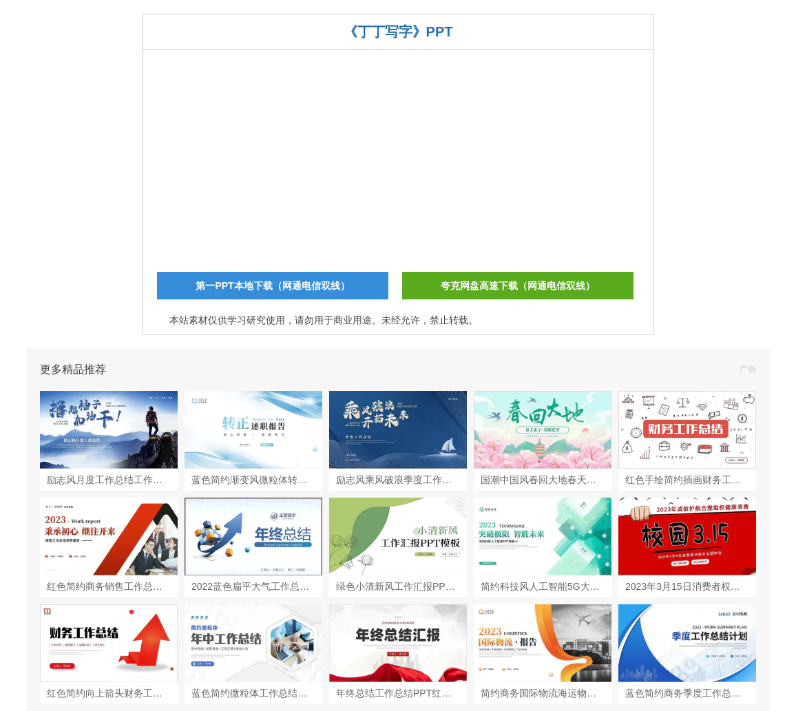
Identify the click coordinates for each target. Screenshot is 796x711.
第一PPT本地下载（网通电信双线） (272, 285)
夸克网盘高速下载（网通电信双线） (518, 285)
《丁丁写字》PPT (398, 31)
